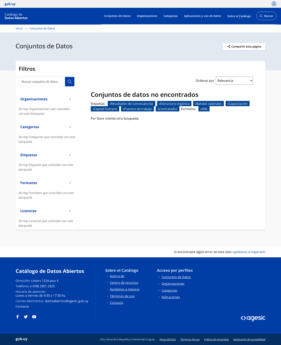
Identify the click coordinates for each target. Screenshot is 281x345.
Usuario (69, 81)
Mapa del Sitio (168, 339)
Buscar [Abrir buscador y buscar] (266, 17)
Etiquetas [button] (45, 154)
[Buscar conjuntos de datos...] (46, 81)
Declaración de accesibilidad (249, 339)
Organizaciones (147, 16)
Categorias (171, 16)
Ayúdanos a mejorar (125, 289)
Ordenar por (205, 81)
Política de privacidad (216, 339)
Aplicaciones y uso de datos (202, 16)
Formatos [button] (45, 182)
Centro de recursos (124, 283)
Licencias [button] (45, 210)
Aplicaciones (171, 297)
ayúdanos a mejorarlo (249, 252)
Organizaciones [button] (45, 98)
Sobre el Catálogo (239, 16)
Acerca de (117, 276)
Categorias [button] (45, 126)
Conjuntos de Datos (117, 16)
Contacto (22, 306)
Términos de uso (122, 296)
